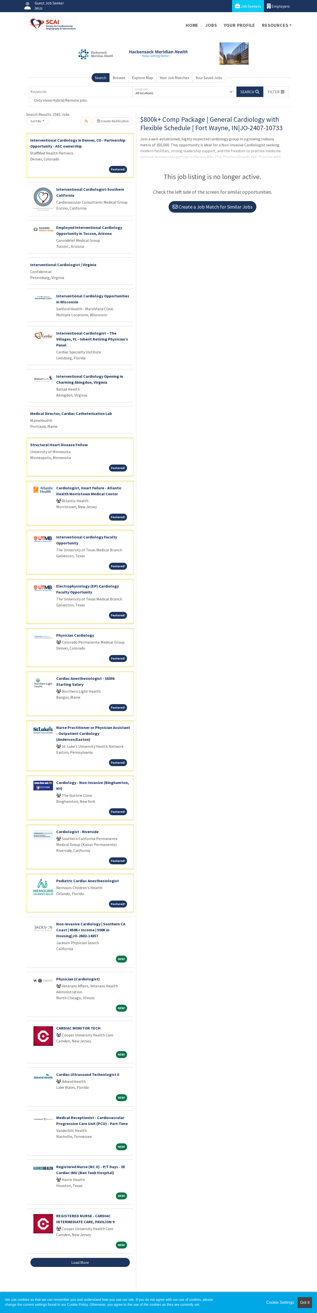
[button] (276, 91)
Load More (80, 1262)
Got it (305, 1302)
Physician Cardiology (75, 635)
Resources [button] (275, 25)
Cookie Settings (280, 1302)
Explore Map (142, 77)
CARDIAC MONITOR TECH (78, 1028)
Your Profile (239, 25)
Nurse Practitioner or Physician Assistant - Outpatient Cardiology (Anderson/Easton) (93, 733)
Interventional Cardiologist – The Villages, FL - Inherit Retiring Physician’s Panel (92, 339)
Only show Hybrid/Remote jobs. (61, 100)
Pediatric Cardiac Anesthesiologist (87, 880)
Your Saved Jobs (209, 77)
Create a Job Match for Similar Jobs (212, 207)
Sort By (35, 121)
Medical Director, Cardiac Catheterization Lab (71, 413)
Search (100, 77)
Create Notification (113, 121)
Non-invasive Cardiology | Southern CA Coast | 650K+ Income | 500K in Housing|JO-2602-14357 (90, 929)
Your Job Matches (174, 77)
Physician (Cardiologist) (78, 978)
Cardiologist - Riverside (77, 831)
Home (192, 25)
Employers (278, 6)
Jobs (211, 25)
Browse (119, 77)
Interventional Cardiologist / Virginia (63, 264)
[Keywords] (80, 91)
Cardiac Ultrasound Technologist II (87, 1074)
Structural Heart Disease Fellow (59, 444)
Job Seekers (248, 6)
